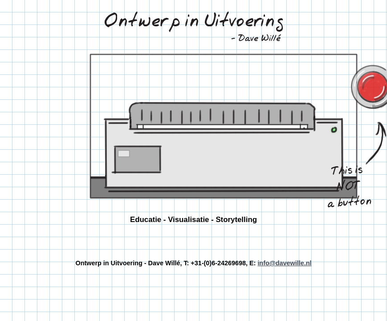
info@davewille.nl (284, 263)
